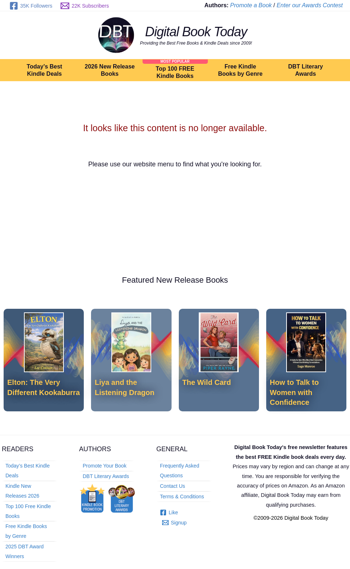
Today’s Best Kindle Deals (44, 70)
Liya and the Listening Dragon (124, 387)
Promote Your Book (105, 466)
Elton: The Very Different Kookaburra (43, 387)
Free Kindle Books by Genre (240, 70)
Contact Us (172, 486)
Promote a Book (251, 5)
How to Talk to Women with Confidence (294, 392)
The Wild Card (206, 382)
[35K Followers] (30, 5)
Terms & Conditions (182, 496)
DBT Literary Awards (305, 70)
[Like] (169, 512)
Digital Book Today (196, 31)
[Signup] (174, 522)
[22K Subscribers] (85, 5)
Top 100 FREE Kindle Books (175, 72)
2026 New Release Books (110, 70)
